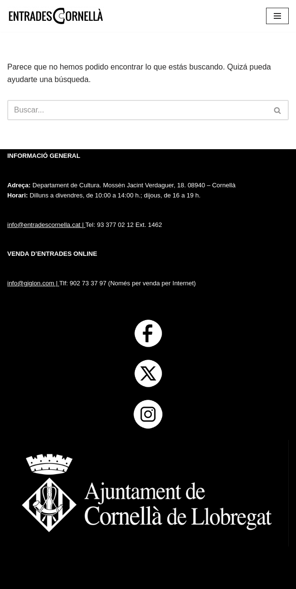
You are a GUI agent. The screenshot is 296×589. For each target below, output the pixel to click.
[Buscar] (137, 110)
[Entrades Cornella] (55, 16)
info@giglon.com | (33, 283)
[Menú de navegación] (277, 16)
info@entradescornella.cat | (46, 224)
